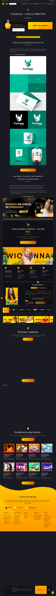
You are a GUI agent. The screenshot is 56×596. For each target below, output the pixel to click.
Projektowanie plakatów (17, 517)
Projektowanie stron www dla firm (7, 515)
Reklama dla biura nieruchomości (46, 526)
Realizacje (38, 3)
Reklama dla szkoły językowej (48, 518)
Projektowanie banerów (17, 519)
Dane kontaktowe (34, 287)
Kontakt (45, 3)
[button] (51, 4)
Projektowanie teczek (16, 518)
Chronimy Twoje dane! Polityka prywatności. (38, 298)
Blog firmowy (25, 516)
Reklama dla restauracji (47, 516)
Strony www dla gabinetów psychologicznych (7, 523)
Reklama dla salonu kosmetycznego (46, 520)
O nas (11, 0)
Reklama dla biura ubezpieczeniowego (46, 524)
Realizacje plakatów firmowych (38, 518)
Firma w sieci (25, 3)
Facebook (14, 0)
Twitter (21, 0)
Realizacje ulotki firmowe (37, 517)
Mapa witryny (25, 517)
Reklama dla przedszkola (47, 517)
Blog (41, 3)
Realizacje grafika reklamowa (37, 516)
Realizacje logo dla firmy (37, 519)
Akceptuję (41, 590)
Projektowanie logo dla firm (28, 196)
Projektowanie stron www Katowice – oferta (7, 518)
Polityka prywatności (14, 591)
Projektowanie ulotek (16, 516)
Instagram (18, 0)
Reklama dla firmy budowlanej (48, 523)
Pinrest (24, 0)
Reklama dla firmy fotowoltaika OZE (48, 521)
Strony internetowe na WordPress (7, 521)
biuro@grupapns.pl (51, 0)
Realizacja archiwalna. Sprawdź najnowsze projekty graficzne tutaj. (28, 37)
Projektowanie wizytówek (17, 521)
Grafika (31, 3)
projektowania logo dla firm (20, 54)
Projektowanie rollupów (17, 520)
